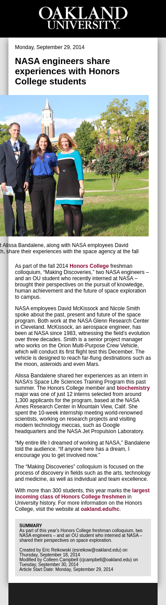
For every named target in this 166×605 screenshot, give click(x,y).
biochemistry (133, 388)
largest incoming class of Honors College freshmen (82, 493)
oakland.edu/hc (100, 509)
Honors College (89, 266)
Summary (30, 525)
